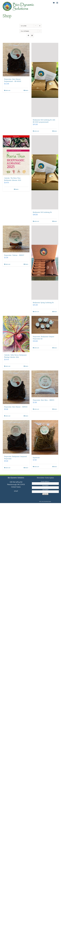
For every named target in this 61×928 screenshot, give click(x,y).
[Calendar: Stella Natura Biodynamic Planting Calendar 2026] (16, 334)
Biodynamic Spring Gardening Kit (43, 302)
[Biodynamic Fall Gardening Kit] (44, 172)
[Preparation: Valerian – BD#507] (16, 239)
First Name (45, 485)
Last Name (45, 489)
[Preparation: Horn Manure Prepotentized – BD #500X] (16, 59)
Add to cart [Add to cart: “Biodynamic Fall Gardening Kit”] (36, 221)
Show (25, 31)
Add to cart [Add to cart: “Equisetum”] (36, 466)
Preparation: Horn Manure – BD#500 (15, 407)
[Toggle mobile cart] (54, 3)
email (16, 491)
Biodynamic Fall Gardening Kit (42, 212)
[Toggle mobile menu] (57, 3)
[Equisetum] (44, 437)
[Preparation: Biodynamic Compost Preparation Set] (44, 325)
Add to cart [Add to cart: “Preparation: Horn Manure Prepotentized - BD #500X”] (7, 90)
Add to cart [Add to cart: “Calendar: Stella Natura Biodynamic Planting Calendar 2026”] (7, 366)
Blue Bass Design (47, 501)
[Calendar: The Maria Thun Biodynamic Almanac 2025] (16, 155)
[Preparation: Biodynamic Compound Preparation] (16, 437)
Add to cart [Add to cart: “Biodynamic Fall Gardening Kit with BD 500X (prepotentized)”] (36, 131)
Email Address (45, 481)
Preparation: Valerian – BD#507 (14, 255)
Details (26, 90)
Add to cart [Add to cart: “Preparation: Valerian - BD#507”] (7, 264)
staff (40, 501)
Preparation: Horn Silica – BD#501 (43, 400)
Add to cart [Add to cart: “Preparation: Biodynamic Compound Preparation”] (7, 467)
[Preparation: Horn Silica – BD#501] (44, 383)
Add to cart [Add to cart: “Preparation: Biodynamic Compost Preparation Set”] (36, 347)
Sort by (23, 25)
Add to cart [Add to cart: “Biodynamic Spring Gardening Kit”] (36, 311)
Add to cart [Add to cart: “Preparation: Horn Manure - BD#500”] (7, 416)
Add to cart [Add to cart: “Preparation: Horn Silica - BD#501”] (36, 409)
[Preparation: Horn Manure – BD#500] (16, 387)
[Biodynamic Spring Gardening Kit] (44, 263)
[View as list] (32, 35)
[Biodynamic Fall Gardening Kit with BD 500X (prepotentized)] (44, 80)
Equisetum (36, 457)
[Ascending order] (40, 26)
